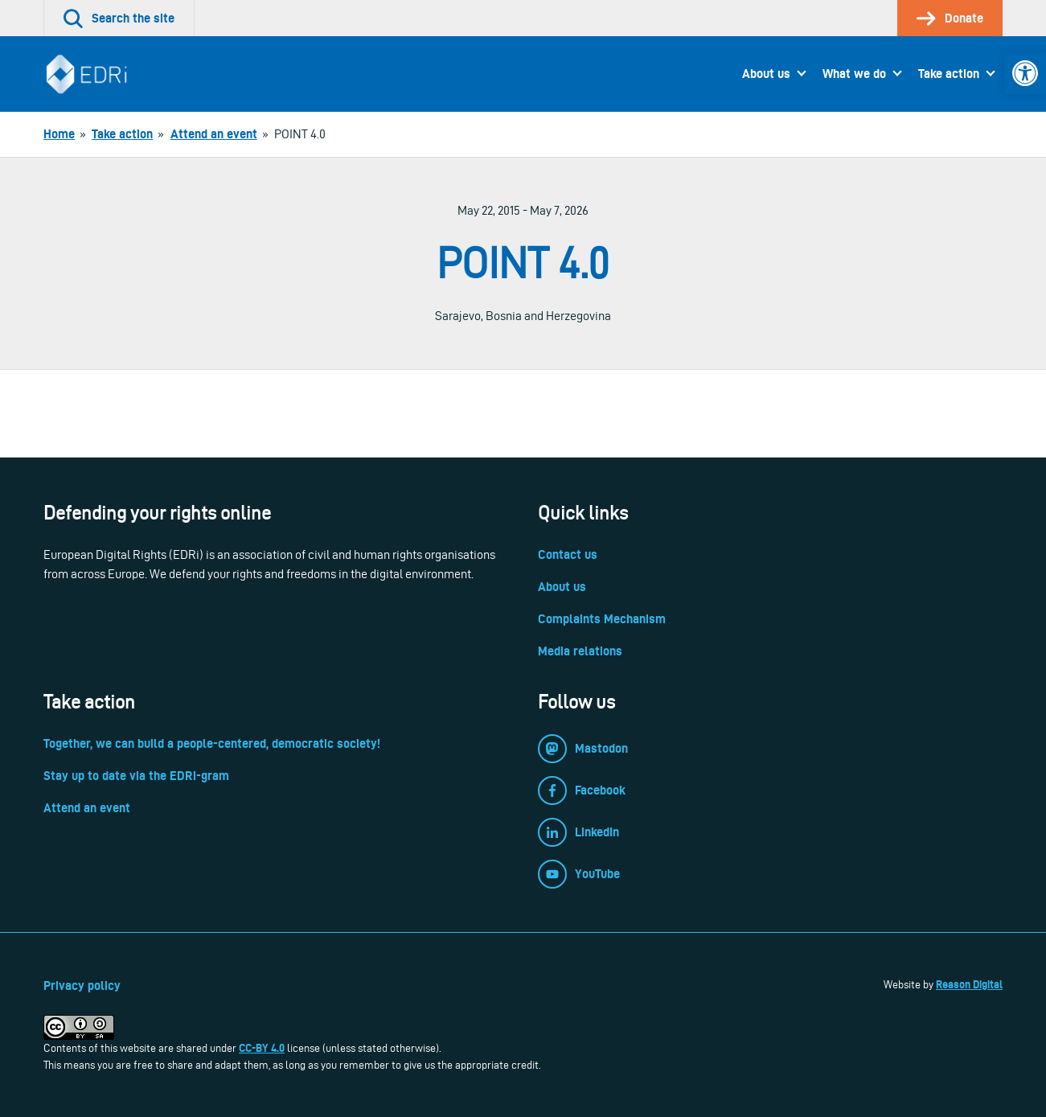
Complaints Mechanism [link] (602, 619)
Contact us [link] (567, 554)
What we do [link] (854, 73)
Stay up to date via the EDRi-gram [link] (136, 775)
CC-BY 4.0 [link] (262, 1047)
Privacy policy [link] (82, 985)
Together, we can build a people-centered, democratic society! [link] (211, 743)
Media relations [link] (580, 651)
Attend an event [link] (86, 808)
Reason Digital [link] (969, 984)
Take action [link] (948, 73)
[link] (1025, 73)
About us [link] (766, 73)
